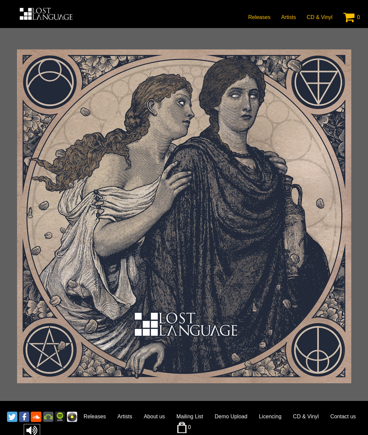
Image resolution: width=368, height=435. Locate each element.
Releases (259, 17)
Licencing (270, 416)
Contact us (343, 416)
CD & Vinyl (320, 17)
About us (154, 416)
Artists (288, 17)
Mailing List (189, 416)
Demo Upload (231, 416)
